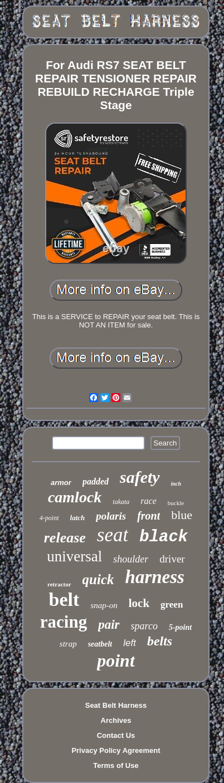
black (163, 537)
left (129, 643)
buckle (176, 503)
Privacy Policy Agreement (115, 750)
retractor (59, 584)
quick (98, 579)
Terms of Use (115, 765)
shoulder (130, 559)
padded (95, 481)
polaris (111, 516)
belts (159, 641)
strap (68, 643)
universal (74, 556)
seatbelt (100, 644)
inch (176, 484)
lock (139, 603)
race (148, 501)
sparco (144, 626)
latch (77, 517)
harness (154, 577)
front (148, 516)
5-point (180, 627)
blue (181, 515)
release (65, 538)
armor (61, 482)
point (116, 660)
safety (140, 477)
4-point (49, 518)
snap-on (103, 605)
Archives (116, 720)
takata (121, 502)
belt (64, 599)
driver (171, 559)
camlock (74, 497)
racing (63, 622)
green (171, 604)
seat (112, 535)
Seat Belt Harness (116, 705)
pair (108, 625)
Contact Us (116, 735)
